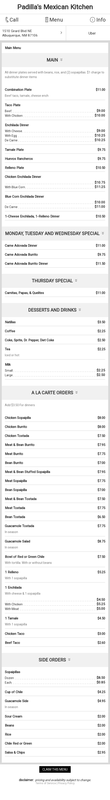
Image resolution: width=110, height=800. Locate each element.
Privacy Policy (66, 783)
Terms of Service (46, 783)
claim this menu (55, 769)
